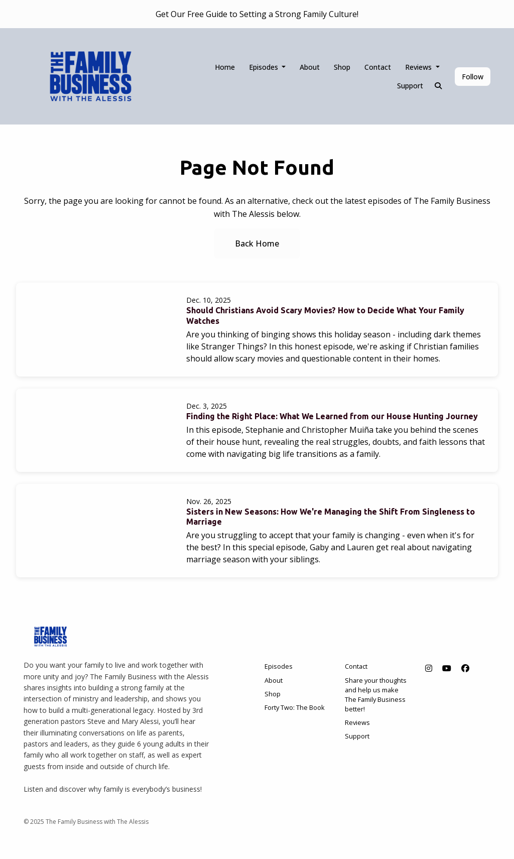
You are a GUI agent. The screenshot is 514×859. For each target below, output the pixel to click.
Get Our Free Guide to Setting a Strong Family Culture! (257, 14)
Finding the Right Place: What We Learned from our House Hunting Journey (332, 416)
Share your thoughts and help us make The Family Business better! (376, 695)
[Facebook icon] (465, 668)
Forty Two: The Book (295, 707)
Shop (342, 67)
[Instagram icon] (428, 668)
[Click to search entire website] (438, 85)
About (310, 67)
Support (410, 85)
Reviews (419, 67)
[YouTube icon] (446, 668)
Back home (257, 243)
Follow (472, 76)
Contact (377, 67)
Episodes (264, 67)
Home (225, 67)
